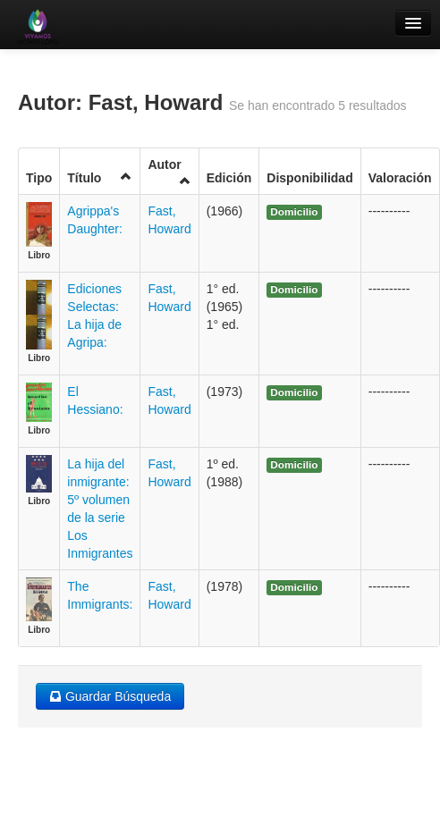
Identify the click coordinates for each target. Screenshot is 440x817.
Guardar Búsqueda (110, 696)
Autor (169, 172)
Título (99, 177)
